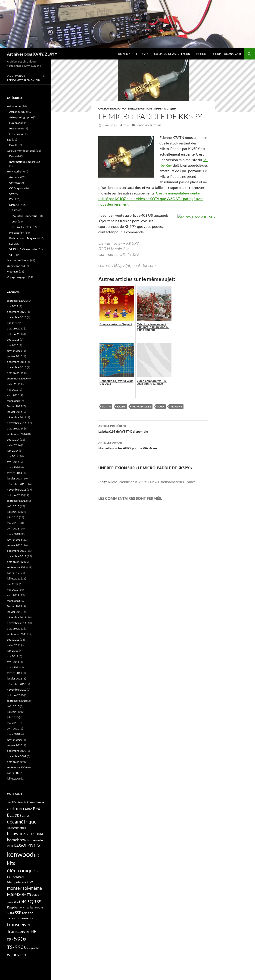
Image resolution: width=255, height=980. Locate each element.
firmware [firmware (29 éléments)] (16, 833)
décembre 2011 (16, 617)
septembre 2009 (17, 767)
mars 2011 (13, 667)
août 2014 (13, 439)
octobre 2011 (15, 628)
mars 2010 (13, 734)
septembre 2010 (17, 700)
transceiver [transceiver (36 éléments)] (19, 924)
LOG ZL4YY (123, 53)
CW (100, 108)
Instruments (16, 128)
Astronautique (18, 111)
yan (126, 125)
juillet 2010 (14, 712)
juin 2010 (13, 717)
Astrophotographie (21, 117)
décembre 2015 (16, 361)
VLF (11, 255)
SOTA (160, 406)
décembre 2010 (16, 684)
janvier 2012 (14, 612)
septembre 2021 (17, 300)
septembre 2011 (17, 634)
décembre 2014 (16, 417)
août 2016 (13, 339)
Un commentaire (148, 125)
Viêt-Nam (13, 271)
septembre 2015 (17, 378)
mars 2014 (13, 467)
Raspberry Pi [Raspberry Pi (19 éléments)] (16, 907)
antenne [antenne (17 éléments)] (38, 802)
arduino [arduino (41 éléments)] (15, 808)
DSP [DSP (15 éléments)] (24, 815)
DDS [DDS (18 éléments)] (18, 815)
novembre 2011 (16, 623)
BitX (14, 210)
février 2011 (14, 673)
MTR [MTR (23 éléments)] (27, 894)
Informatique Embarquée (24, 161)
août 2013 (13, 506)
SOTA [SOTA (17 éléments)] (10, 913)
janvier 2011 (14, 678)
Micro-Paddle (141, 406)
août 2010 (13, 706)
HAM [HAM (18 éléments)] (39, 834)
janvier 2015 (14, 411)
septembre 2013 (17, 500)
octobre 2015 (15, 373)
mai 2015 (12, 389)
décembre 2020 (16, 311)
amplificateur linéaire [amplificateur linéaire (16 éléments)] (20, 802)
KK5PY (121, 406)
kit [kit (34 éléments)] (36, 855)
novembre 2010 (16, 689)
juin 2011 (13, 650)
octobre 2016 (15, 334)
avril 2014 (13, 461)
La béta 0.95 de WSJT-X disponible (153, 428)
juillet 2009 (14, 778)
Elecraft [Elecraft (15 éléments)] (11, 827)
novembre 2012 (16, 556)
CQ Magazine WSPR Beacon (172, 53)
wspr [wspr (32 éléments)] (12, 954)
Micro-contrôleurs (18, 260)
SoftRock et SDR (21, 227)
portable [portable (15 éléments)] (36, 894)
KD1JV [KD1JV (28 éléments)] (33, 845)
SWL (12, 243)
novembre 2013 (16, 489)
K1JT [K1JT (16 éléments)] (10, 846)
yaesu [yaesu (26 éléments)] (22, 954)
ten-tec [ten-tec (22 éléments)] (27, 913)
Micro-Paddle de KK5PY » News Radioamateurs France (152, 481)
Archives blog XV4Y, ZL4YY (32, 53)
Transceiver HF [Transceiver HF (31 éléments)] (21, 931)
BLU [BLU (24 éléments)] (10, 815)
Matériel (128, 108)
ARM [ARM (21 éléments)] (28, 809)
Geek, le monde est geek (21, 150)
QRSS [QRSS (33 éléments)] (35, 901)
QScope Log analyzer (226, 53)
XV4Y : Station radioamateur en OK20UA (23, 78)
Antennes (15, 177)
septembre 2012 (17, 567)
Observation (17, 134)
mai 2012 (12, 589)
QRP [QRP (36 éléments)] (24, 901)
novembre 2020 (16, 317)
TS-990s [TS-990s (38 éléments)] (16, 947)
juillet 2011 (14, 645)
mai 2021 (12, 306)
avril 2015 (13, 395)
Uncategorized (16, 266)
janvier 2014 (14, 478)
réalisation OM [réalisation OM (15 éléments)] (34, 907)
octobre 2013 (15, 495)
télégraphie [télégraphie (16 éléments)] (33, 948)
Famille (13, 145)
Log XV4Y (142, 53)
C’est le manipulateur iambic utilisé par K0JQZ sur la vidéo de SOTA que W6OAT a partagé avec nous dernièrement (150, 198)
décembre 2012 (16, 550)
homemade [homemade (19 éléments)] (35, 840)
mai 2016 (12, 345)
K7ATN (106, 406)
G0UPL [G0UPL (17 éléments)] (30, 834)
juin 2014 (13, 450)
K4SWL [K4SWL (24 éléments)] (20, 846)
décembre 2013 (16, 484)
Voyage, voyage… (17, 277)
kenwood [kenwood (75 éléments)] (20, 854)
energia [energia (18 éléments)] (21, 828)
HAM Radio (112, 108)
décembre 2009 (16, 750)
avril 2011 (13, 662)
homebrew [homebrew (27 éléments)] (16, 839)
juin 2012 (13, 584)
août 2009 (13, 773)
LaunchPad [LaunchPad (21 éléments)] (15, 877)
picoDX (201, 53)
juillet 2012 (14, 578)
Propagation (16, 232)
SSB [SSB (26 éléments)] (18, 912)
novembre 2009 (16, 756)
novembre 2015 (16, 367)
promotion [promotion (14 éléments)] (13, 902)
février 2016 (14, 350)
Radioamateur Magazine (24, 238)
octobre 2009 (15, 762)
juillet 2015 (14, 384)
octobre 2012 (15, 562)
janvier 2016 (14, 356)
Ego (9, 139)
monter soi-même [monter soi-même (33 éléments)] (24, 888)
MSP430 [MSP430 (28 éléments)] (15, 894)
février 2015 (14, 406)
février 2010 (14, 739)
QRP (173, 108)
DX (11, 199)
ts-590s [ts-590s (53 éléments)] (17, 938)
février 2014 (14, 473)
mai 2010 (12, 723)
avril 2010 (13, 728)
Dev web (14, 156)
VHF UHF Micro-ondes (23, 249)
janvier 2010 (14, 745)
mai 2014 (12, 456)
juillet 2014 (14, 445)
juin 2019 (13, 323)
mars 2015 (13, 400)
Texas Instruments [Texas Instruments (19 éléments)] (20, 918)
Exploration (16, 123)
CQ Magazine (17, 188)
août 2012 (13, 573)
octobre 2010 (15, 695)
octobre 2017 (15, 328)
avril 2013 (13, 528)
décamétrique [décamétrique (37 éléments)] (22, 822)
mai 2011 (12, 656)
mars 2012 (13, 600)
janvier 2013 (14, 545)
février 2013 (14, 539)
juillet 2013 (14, 511)
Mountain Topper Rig (152, 108)
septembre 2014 (17, 434)
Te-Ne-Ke (176, 406)
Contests (14, 182)
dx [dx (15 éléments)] (28, 815)
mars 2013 (13, 534)
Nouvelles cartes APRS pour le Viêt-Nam (153, 445)
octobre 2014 (15, 428)
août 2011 (13, 639)
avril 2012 (13, 595)
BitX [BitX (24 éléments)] (36, 809)
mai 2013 (12, 523)
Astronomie (14, 106)
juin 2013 (13, 517)
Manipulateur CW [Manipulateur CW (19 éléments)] (20, 882)
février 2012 (14, 606)
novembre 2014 (16, 423)
